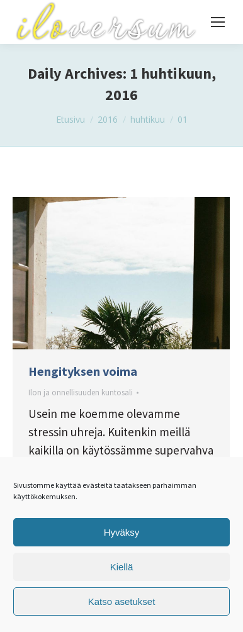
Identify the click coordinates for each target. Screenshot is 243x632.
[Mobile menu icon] (217, 22)
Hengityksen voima (82, 371)
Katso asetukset (121, 601)
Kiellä (121, 566)
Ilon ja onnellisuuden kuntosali (80, 392)
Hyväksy (122, 532)
